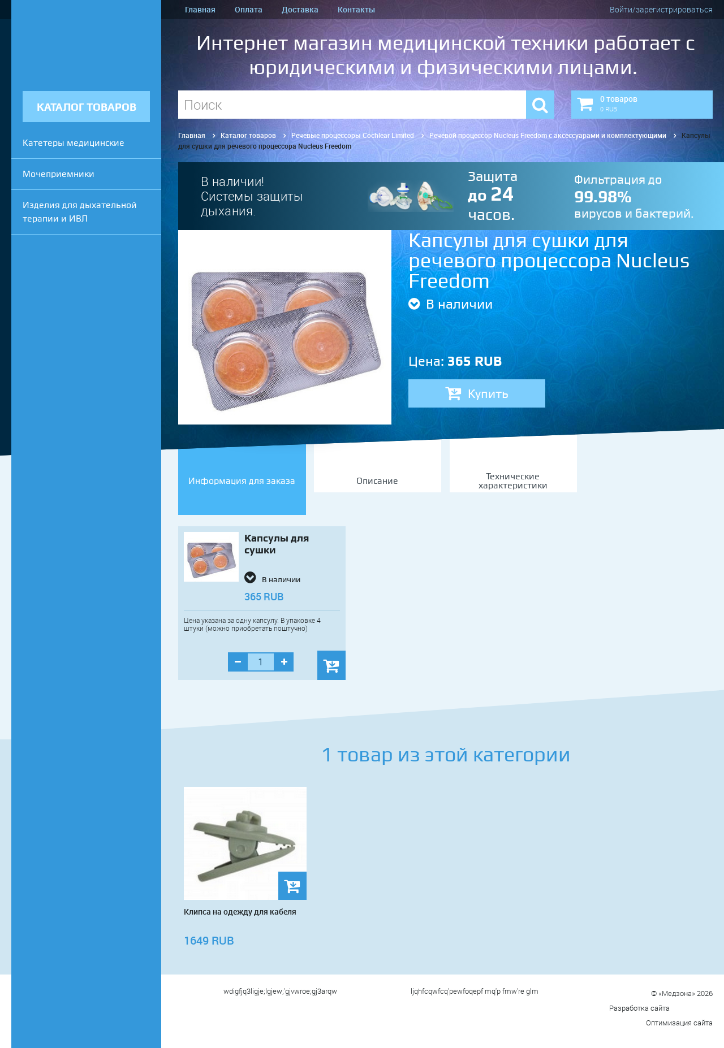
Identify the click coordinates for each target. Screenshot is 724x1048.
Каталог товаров (248, 135)
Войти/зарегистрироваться (661, 9)
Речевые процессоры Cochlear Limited (352, 135)
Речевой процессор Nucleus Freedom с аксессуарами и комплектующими (547, 135)
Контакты (356, 9)
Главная (200, 9)
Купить (476, 393)
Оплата (248, 9)
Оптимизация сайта (679, 1022)
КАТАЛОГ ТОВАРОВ (86, 107)
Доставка (300, 9)
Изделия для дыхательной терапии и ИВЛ (80, 212)
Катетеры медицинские (73, 142)
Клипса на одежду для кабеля (240, 911)
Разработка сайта (661, 1008)
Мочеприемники (58, 173)
